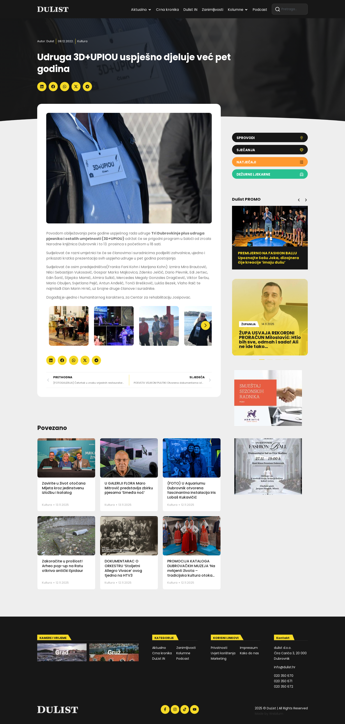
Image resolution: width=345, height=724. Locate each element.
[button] (41, 86)
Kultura (82, 41)
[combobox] (290, 9)
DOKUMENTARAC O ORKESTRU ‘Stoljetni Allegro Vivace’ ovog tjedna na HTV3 (123, 568)
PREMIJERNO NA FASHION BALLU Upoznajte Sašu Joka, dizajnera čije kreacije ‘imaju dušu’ (272, 258)
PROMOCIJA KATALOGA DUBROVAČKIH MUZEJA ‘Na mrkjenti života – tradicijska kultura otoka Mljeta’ (191, 570)
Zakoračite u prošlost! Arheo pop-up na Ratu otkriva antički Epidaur (62, 566)
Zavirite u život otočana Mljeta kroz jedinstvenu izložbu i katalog (63, 488)
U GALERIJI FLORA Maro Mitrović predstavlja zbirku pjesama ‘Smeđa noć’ (129, 488)
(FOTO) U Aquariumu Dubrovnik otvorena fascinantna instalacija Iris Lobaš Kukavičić (191, 490)
